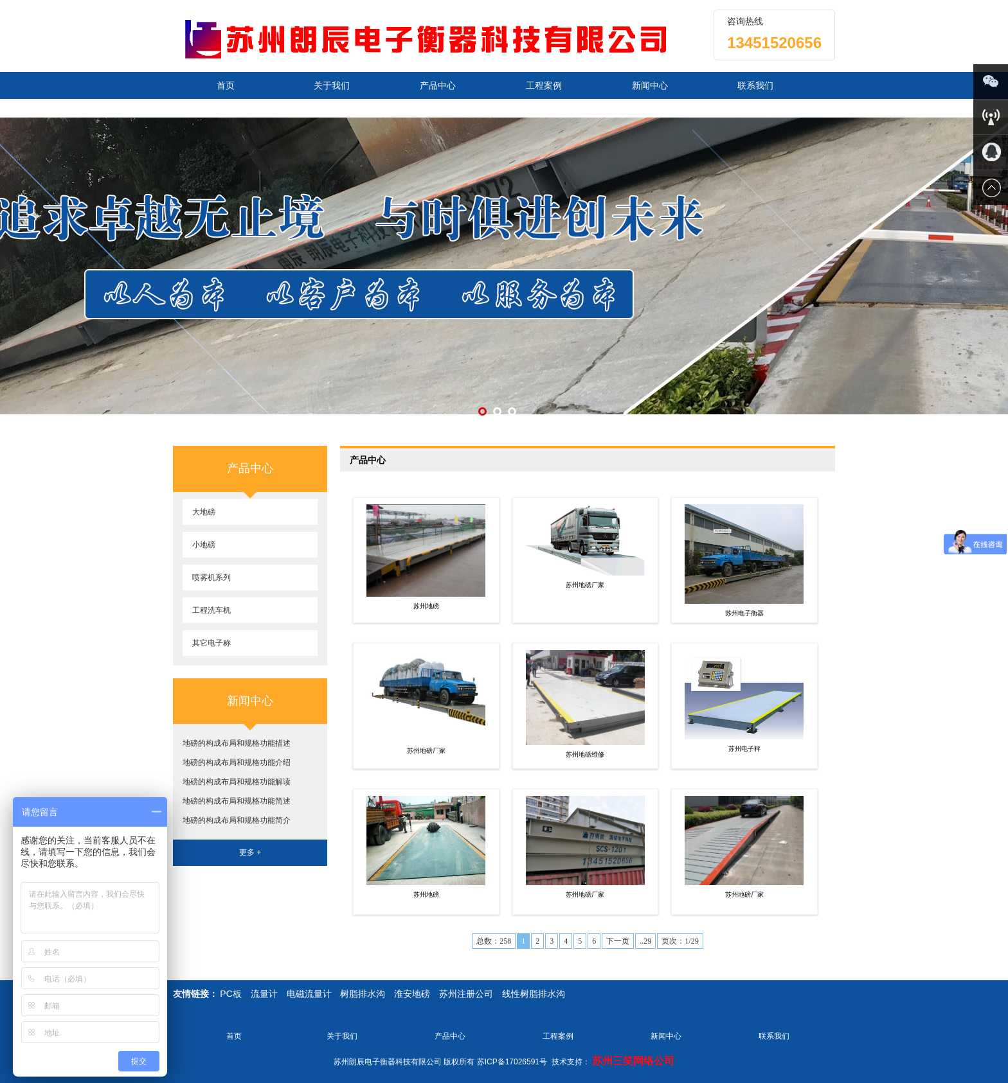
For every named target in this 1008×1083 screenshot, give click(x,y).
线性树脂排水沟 (533, 994)
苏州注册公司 (466, 994)
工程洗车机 (211, 610)
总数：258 (493, 941)
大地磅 (203, 511)
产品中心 (438, 85)
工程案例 (544, 85)
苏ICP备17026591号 (512, 1061)
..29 (645, 941)
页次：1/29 (680, 941)
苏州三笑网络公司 (633, 1060)
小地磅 (203, 544)
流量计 (264, 994)
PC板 (230, 994)
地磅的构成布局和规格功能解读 (237, 781)
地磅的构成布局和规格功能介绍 (237, 762)
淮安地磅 (412, 994)
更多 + (250, 852)
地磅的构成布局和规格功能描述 (237, 743)
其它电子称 (211, 642)
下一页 (617, 941)
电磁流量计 (309, 994)
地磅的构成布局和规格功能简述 (237, 801)
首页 (226, 85)
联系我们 (755, 85)
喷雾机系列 (211, 577)
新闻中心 (650, 85)
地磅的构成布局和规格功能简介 (237, 820)
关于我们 (332, 85)
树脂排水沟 (362, 994)
